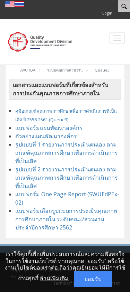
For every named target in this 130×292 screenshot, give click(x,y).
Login (107, 13)
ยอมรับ (93, 279)
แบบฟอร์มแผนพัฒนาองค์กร (49, 128)
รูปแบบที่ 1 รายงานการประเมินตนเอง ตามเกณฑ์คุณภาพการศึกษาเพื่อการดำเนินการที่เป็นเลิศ (66, 153)
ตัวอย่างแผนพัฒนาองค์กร (46, 136)
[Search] (124, 6)
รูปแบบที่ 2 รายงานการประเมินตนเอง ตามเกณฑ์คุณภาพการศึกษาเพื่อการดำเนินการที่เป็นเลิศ (66, 178)
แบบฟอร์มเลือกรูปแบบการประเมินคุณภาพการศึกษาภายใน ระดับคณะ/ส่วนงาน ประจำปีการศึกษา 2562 (66, 219)
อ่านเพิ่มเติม (54, 278)
